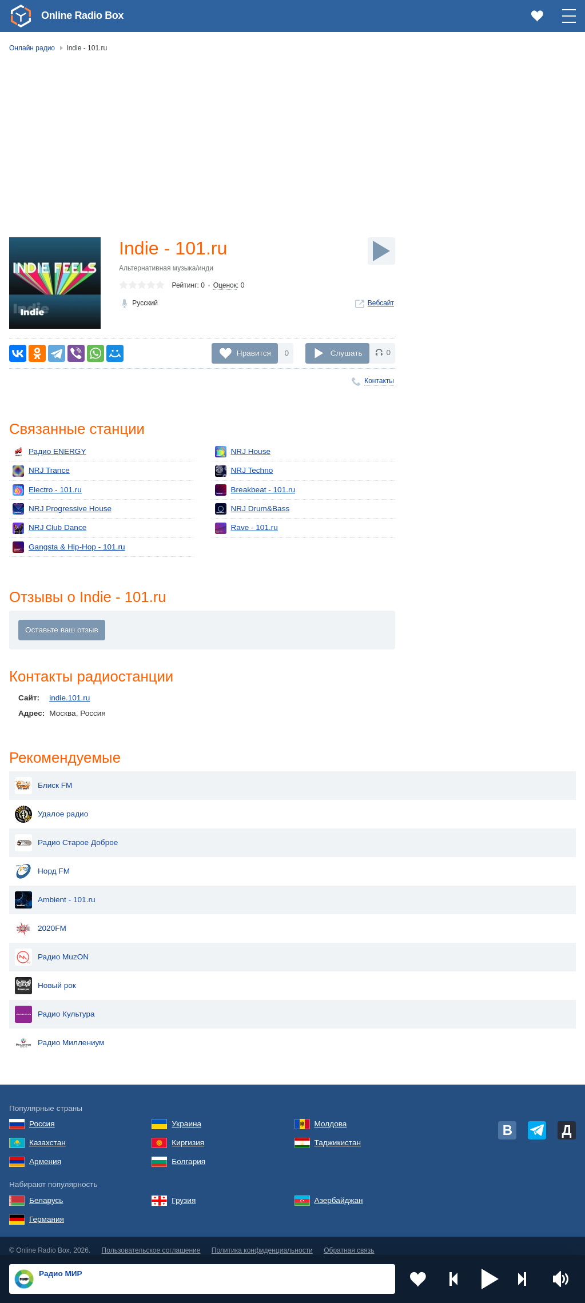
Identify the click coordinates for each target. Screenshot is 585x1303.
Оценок (225, 285)
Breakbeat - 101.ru (255, 490)
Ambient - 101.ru (55, 890)
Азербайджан (339, 1191)
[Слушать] (381, 251)
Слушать (347, 352)
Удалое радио (51, 805)
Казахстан (47, 1133)
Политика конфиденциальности (262, 1241)
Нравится (254, 352)
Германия (46, 1210)
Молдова (331, 1114)
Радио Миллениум (59, 1033)
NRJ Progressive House (62, 509)
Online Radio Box (82, 15)
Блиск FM (43, 776)
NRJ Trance (41, 471)
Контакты (379, 381)
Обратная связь (349, 1241)
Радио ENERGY (49, 451)
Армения (45, 1152)
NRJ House (243, 451)
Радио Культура (55, 1005)
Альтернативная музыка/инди (166, 268)
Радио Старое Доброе (66, 833)
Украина (186, 1114)
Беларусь (46, 1191)
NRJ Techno (244, 471)
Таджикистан (338, 1133)
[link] (20, 16)
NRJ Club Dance (49, 528)
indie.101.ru (69, 698)
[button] (490, 1279)
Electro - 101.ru (47, 490)
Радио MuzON (52, 948)
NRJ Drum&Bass (252, 509)
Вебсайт (381, 303)
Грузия (184, 1191)
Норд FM (42, 862)
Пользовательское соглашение (151, 1241)
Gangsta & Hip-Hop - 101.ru (69, 547)
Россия (42, 1114)
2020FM (40, 919)
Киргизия (188, 1133)
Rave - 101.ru (246, 528)
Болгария (188, 1152)
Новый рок (45, 976)
